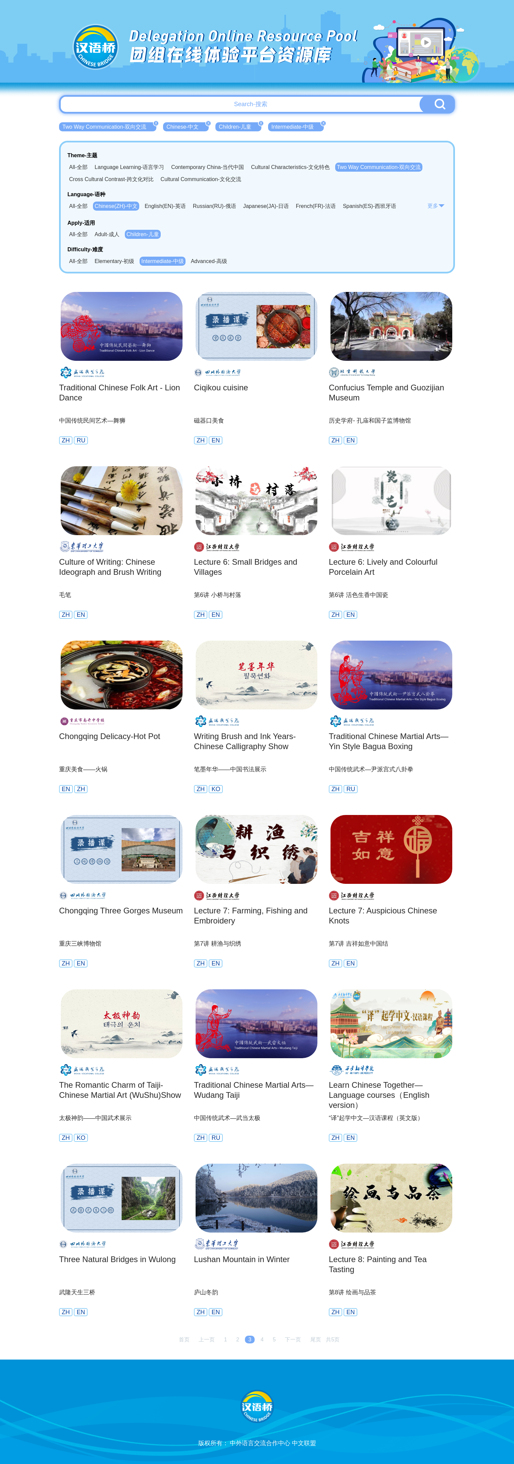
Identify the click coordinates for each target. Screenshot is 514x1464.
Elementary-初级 (114, 261)
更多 (436, 206)
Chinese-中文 (187, 126)
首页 (184, 1339)
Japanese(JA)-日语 (266, 206)
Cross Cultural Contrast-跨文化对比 (111, 179)
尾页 (315, 1339)
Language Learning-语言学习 (129, 167)
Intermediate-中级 (297, 126)
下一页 (293, 1339)
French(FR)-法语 (316, 206)
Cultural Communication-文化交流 (201, 179)
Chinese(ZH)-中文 (116, 206)
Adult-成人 (107, 234)
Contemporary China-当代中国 (207, 167)
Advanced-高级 (209, 261)
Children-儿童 (240, 126)
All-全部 (78, 167)
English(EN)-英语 (165, 206)
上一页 (207, 1339)
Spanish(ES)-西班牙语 (369, 206)
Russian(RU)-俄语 (214, 206)
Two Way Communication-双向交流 (109, 126)
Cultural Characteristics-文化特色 (290, 167)
